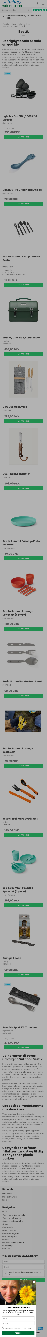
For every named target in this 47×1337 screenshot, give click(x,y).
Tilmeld (18, 1333)
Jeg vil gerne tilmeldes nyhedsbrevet (18, 1328)
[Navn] (18, 1318)
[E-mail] (18, 1323)
